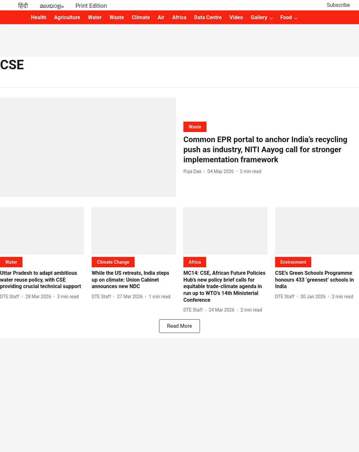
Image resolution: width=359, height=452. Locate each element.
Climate (141, 17)
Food (286, 17)
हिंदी (23, 5)
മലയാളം (52, 5)
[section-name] (194, 127)
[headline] (271, 150)
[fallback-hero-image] (88, 147)
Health (38, 17)
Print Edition (91, 5)
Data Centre (208, 17)
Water (95, 17)
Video (236, 17)
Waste (117, 17)
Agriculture (67, 17)
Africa (179, 17)
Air (161, 17)
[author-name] (193, 171)
